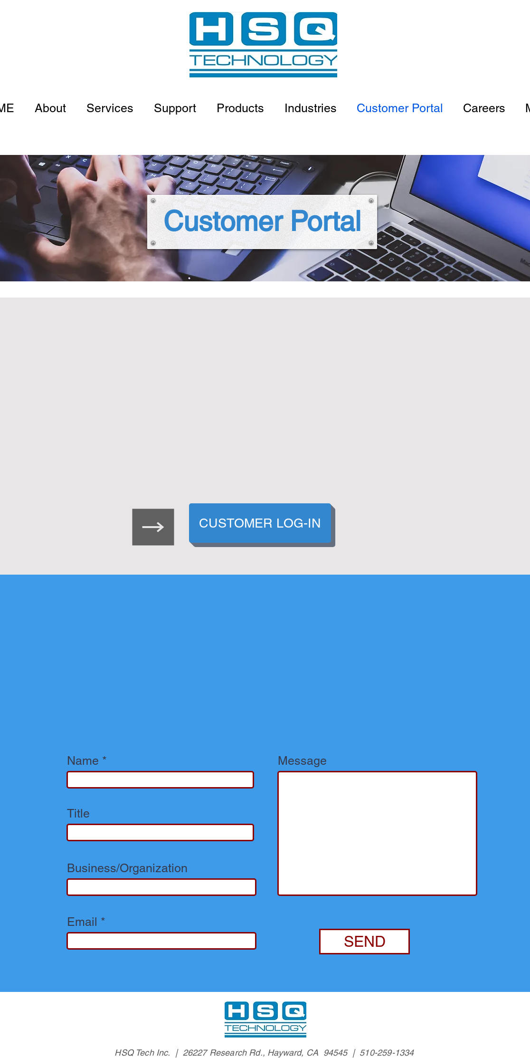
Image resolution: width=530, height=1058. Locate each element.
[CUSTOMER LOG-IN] (260, 523)
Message (302, 761)
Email (82, 922)
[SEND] (364, 941)
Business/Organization (127, 868)
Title (78, 813)
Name (83, 761)
